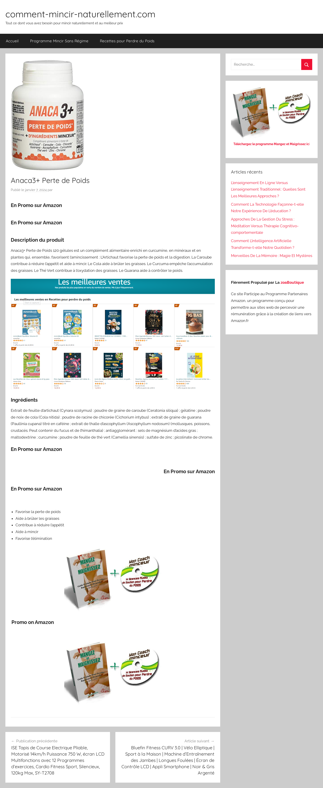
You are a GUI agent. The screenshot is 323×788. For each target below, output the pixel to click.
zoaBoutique (292, 282)
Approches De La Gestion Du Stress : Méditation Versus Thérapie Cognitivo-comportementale (265, 226)
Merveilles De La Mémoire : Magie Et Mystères (271, 255)
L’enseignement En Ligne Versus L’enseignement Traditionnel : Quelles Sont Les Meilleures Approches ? (268, 189)
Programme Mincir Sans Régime (59, 40)
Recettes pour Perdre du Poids (127, 40)
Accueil (12, 40)
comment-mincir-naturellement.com (80, 14)
